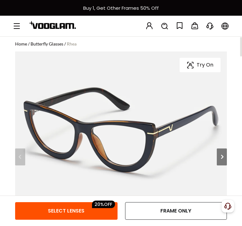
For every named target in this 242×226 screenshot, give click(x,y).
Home (21, 43)
